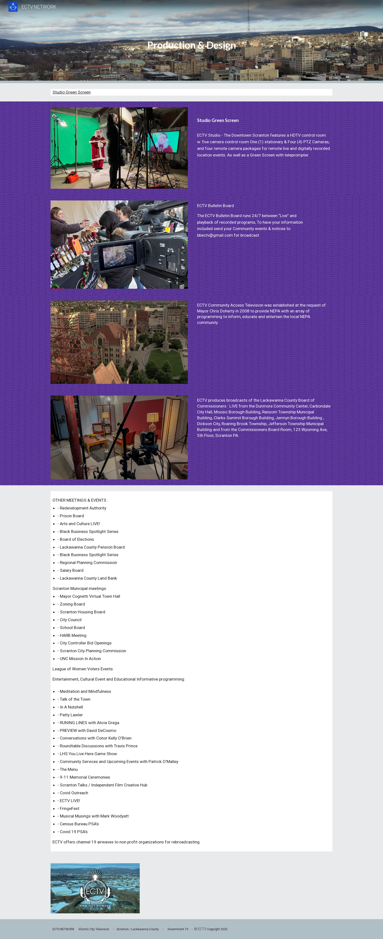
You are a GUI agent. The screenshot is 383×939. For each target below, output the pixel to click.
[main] (191, 41)
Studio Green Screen (72, 92)
